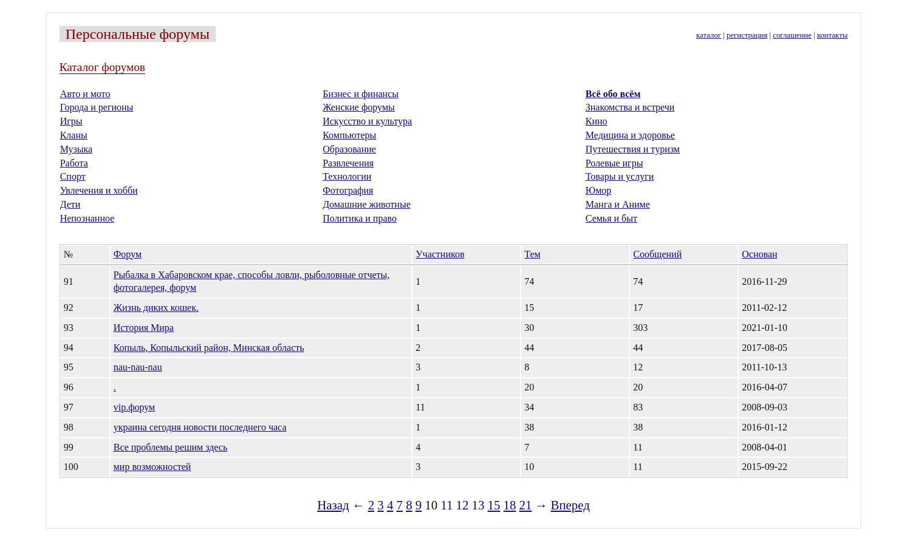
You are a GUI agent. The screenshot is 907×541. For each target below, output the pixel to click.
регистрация (747, 35)
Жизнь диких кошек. (156, 307)
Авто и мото (85, 94)
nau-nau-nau (138, 367)
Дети (70, 204)
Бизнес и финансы (361, 94)
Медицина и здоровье (630, 135)
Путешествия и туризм (633, 149)
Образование (349, 149)
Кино (597, 121)
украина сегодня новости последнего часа (200, 427)
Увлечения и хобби (99, 190)
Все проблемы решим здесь (171, 447)
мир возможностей (152, 466)
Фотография (348, 190)
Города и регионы (97, 107)
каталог (708, 35)
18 (510, 505)
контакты (832, 35)
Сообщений (657, 254)
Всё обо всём (613, 94)
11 (446, 505)
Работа (74, 163)
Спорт (73, 176)
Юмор (599, 190)
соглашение (792, 35)
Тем (532, 254)
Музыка (76, 149)
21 (525, 505)
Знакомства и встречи (630, 107)
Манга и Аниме (618, 204)
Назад (333, 505)
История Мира (144, 327)
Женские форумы (359, 107)
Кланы (73, 135)
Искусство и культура (367, 121)
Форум (128, 254)
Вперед (570, 505)
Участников (440, 254)
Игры (71, 121)
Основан (759, 254)
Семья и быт (611, 218)
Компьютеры (349, 135)
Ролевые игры (614, 163)
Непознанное (87, 218)
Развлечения (348, 163)
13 (478, 505)
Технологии (347, 176)
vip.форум (135, 407)
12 (462, 505)
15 (494, 505)
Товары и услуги (620, 176)
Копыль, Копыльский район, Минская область (209, 347)
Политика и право (360, 218)
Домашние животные (367, 204)
